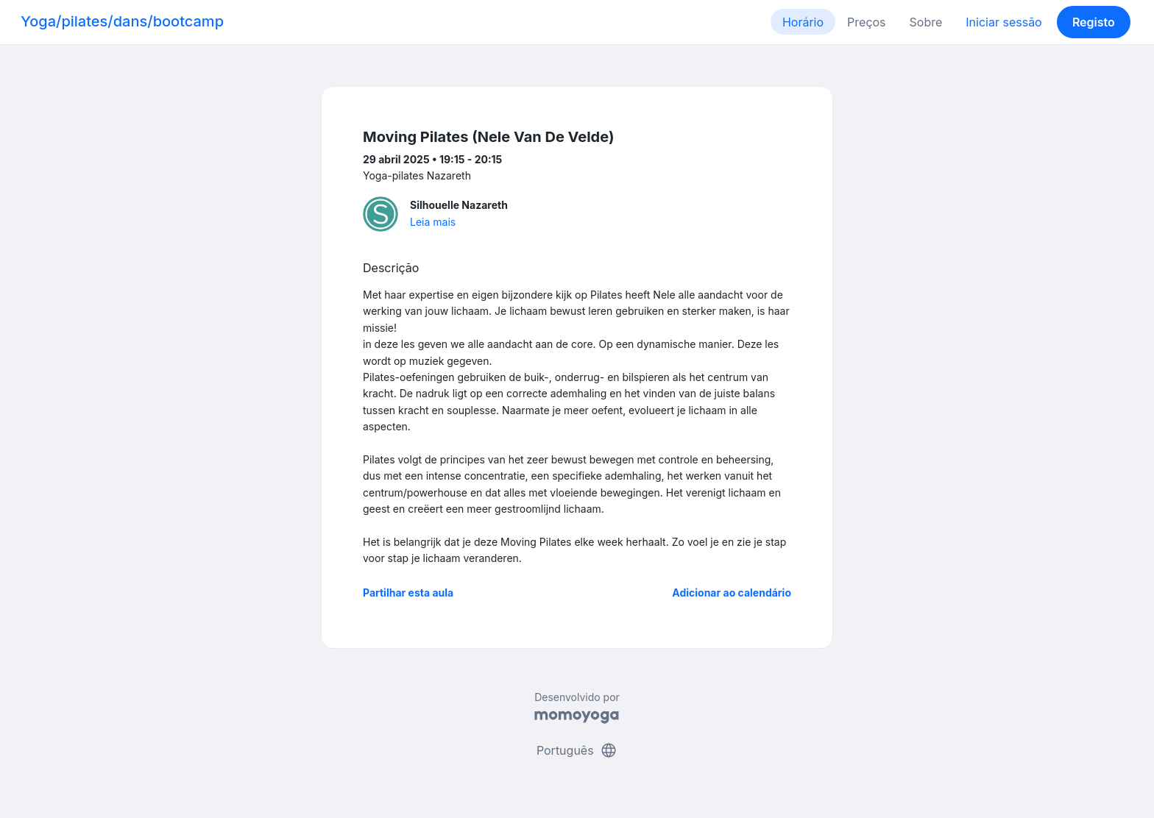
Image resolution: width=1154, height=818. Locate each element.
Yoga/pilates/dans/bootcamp (122, 21)
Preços (866, 22)
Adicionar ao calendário (731, 592)
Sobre (926, 22)
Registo (1093, 22)
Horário (803, 22)
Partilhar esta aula (408, 592)
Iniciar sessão (1003, 22)
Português (577, 750)
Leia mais (433, 222)
